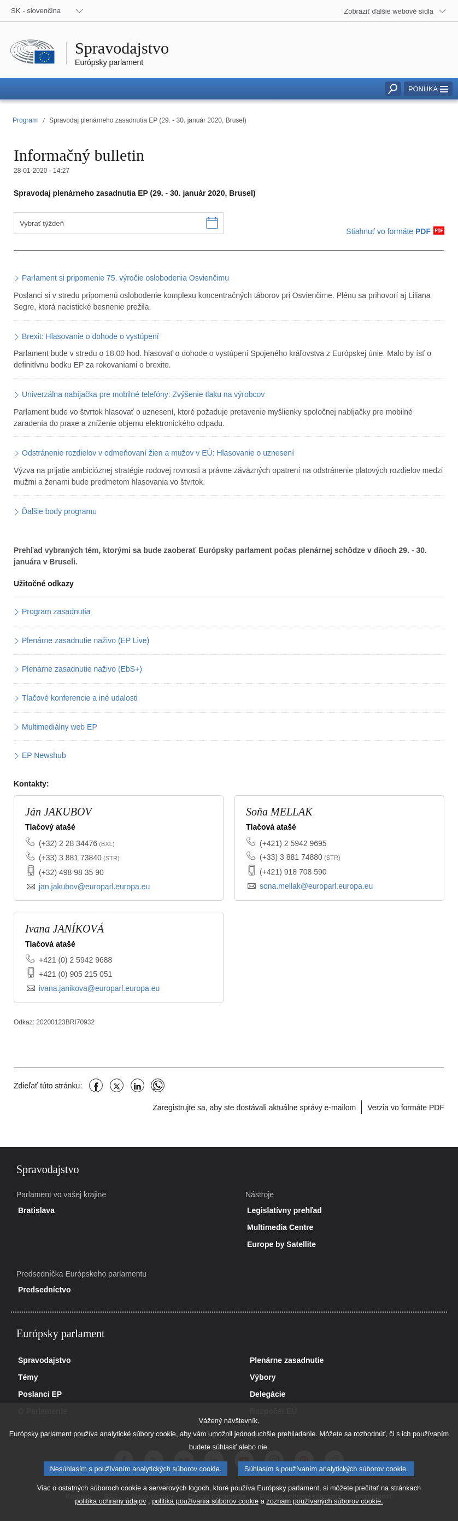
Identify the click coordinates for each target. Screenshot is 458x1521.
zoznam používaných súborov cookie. (324, 1513)
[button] (428, 88)
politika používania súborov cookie (205, 1513)
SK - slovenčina (36, 11)
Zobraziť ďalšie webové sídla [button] (388, 11)
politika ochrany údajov (110, 1513)
